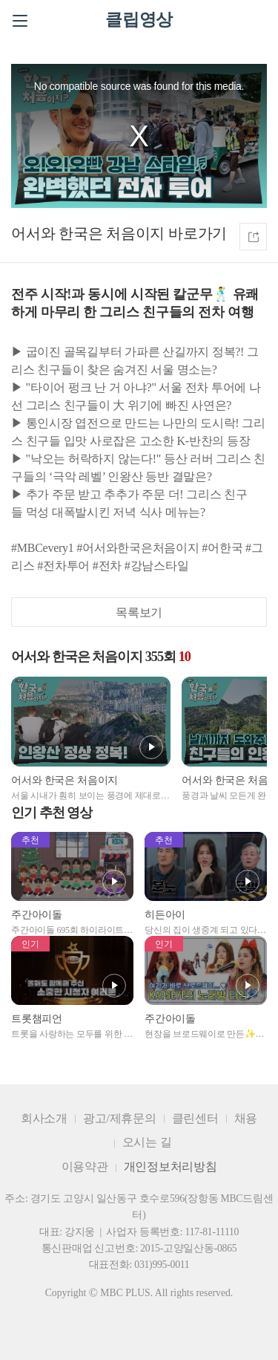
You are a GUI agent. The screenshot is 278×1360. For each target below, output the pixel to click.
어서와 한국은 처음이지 (88, 233)
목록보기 (139, 612)
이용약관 (85, 1166)
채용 (246, 1118)
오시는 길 (147, 1142)
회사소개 (44, 1118)
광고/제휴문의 (119, 1118)
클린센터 (195, 1118)
